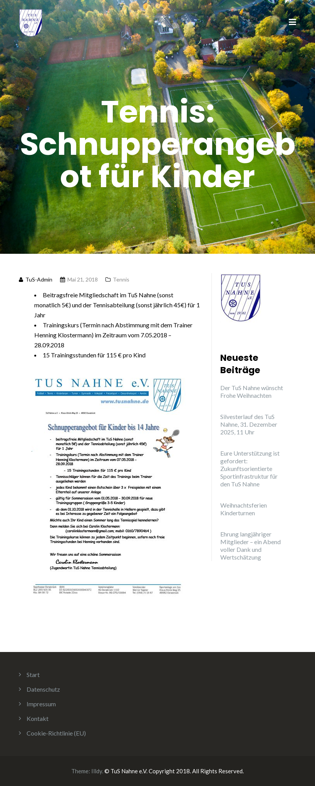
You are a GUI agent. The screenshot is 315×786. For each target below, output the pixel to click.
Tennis (121, 279)
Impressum (41, 703)
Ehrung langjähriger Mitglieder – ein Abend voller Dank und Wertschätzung (250, 545)
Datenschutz (43, 689)
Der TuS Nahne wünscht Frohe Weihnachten (251, 391)
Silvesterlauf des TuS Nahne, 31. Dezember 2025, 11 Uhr (248, 424)
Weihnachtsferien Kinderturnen (243, 508)
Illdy (96, 771)
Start (33, 674)
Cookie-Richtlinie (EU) (56, 733)
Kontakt (38, 718)
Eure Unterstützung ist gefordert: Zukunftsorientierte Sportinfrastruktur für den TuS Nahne (250, 468)
